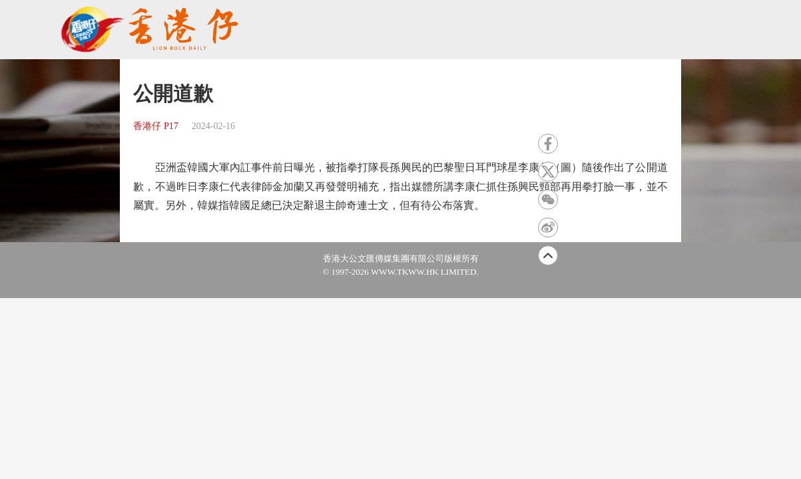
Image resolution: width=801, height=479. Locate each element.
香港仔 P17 (155, 126)
